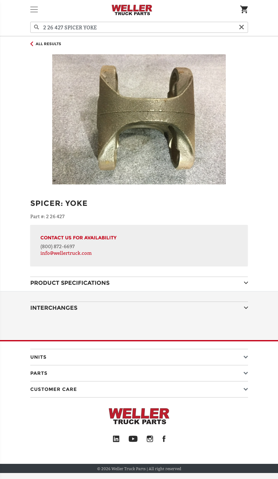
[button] (139, 355)
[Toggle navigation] (34, 9)
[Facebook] (164, 439)
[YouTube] (133, 439)
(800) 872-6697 (57, 246)
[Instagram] (150, 439)
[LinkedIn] (116, 439)
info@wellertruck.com (66, 253)
